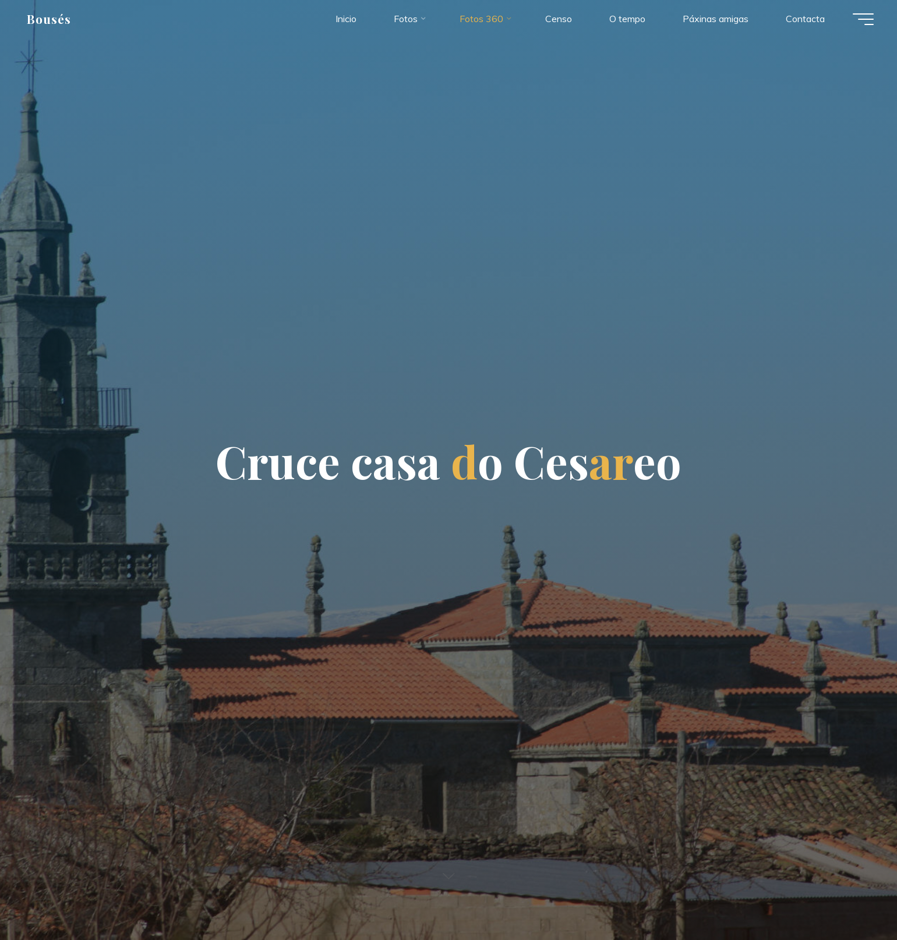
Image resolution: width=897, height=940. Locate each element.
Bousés (49, 18)
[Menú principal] (863, 19)
